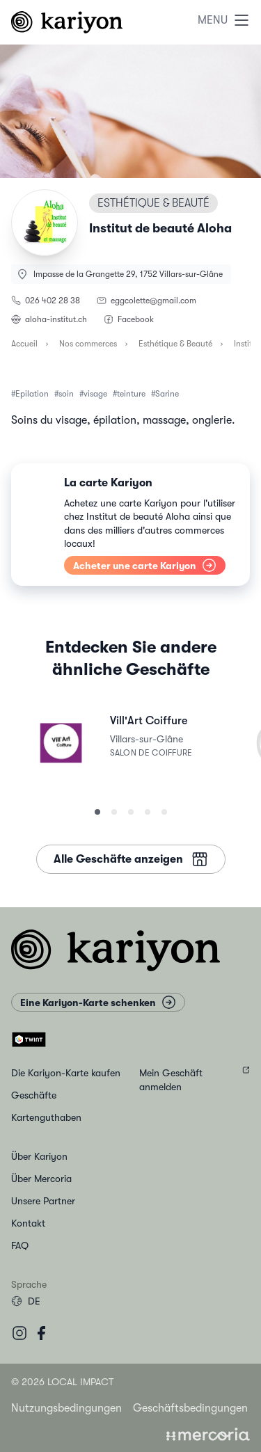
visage (95, 394)
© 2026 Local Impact (62, 1381)
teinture (131, 394)
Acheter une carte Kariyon (144, 565)
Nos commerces (88, 344)
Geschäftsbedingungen (190, 1408)
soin (66, 394)
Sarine (167, 394)
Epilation (32, 394)
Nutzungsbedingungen (66, 1408)
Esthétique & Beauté (175, 344)
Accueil (24, 344)
